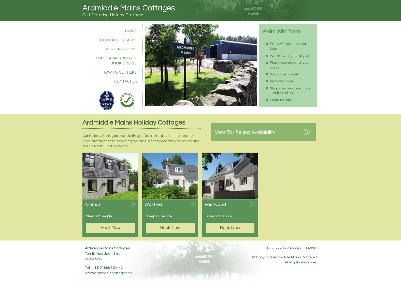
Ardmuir (93, 204)
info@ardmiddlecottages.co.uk (110, 273)
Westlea (153, 204)
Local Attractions (117, 48)
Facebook (291, 248)
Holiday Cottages (118, 39)
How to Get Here (119, 72)
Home (130, 30)
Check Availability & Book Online (116, 60)
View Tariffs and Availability (245, 132)
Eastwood (215, 204)
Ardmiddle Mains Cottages (128, 8)
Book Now (110, 227)
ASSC (312, 248)
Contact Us (126, 81)
